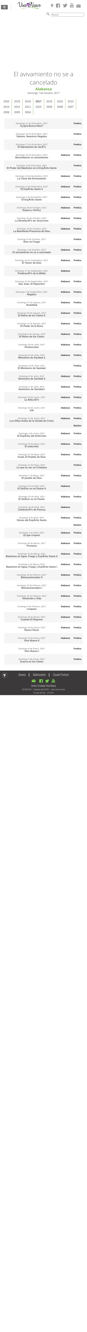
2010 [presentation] (38, 106)
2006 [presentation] (6, 112)
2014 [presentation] (71, 101)
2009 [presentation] (49, 106)
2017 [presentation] (38, 101)
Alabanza (65, 155)
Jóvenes (22, 674)
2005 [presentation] (17, 112)
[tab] (6, 101)
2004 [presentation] (28, 112)
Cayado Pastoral (61, 674)
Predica (77, 123)
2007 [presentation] (71, 106)
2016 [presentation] (49, 101)
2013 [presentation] (6, 106)
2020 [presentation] (6, 101)
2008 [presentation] (60, 106)
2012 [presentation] (17, 106)
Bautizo (77, 425)
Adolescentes (39, 674)
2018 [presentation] (28, 101)
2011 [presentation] (28, 106)
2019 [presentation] (17, 101)
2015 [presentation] (60, 101)
